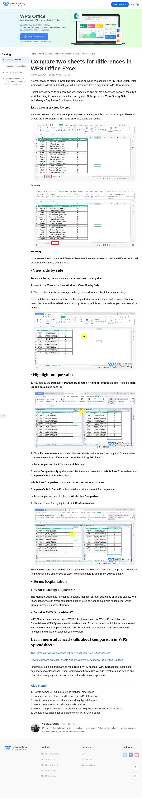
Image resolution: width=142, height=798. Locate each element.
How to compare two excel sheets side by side (58, 704)
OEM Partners (87, 759)
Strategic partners (88, 765)
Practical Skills (89, 54)
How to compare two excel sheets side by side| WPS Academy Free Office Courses (77, 660)
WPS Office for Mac (48, 759)
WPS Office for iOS (48, 771)
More (77, 54)
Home (33, 54)
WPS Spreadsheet (63, 54)
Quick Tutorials (45, 54)
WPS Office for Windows (50, 754)
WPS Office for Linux (48, 776)
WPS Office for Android (49, 765)
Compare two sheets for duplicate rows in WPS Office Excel (65, 712)
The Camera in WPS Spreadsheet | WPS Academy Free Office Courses (70, 653)
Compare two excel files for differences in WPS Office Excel (65, 696)
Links (84, 754)
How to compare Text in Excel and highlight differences (62, 692)
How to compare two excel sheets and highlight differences (65, 700)
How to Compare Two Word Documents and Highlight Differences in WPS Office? (77, 708)
